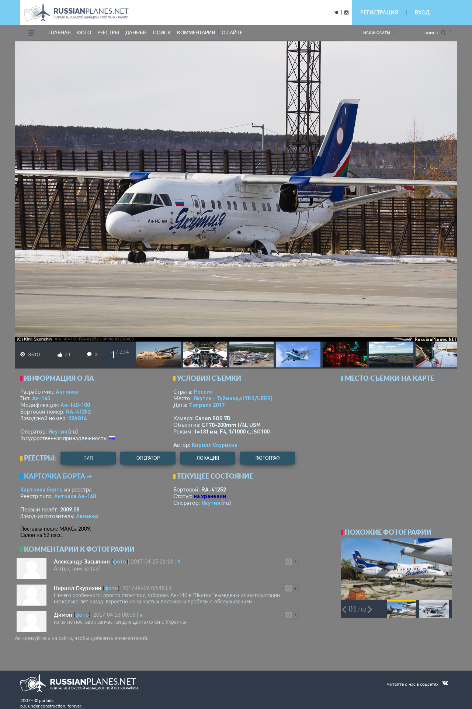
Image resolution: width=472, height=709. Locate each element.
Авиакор (87, 516)
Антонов (67, 391)
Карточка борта (41, 489)
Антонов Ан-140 (75, 496)
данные (136, 32)
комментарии (196, 32)
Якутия (57, 431)
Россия (203, 391)
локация (208, 458)
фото (84, 32)
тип (88, 458)
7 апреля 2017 (207, 404)
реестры (108, 32)
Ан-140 (41, 398)
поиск (162, 32)
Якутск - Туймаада (233, 398)
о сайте (232, 32)
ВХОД (422, 12)
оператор (148, 458)
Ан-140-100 (75, 404)
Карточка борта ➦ (58, 476)
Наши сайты (376, 32)
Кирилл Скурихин (214, 444)
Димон (63, 614)
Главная (59, 32)
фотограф (268, 458)
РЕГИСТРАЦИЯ (379, 12)
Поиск (435, 32)
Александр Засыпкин (82, 561)
